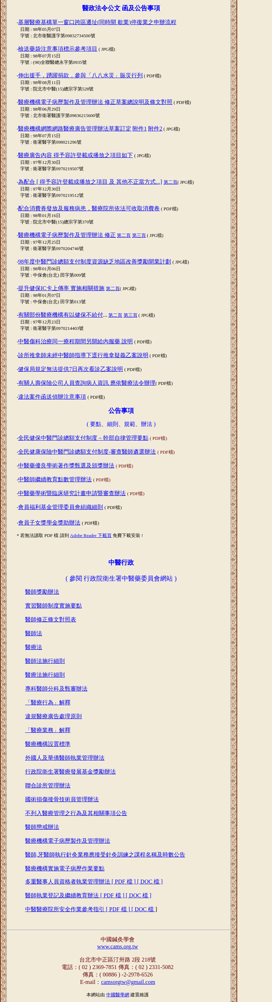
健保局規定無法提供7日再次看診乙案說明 (70, 369)
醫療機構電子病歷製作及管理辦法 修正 (67, 235)
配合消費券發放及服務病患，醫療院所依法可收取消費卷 (89, 208)
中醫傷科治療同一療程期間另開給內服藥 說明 (75, 341)
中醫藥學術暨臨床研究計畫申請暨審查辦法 (72, 493)
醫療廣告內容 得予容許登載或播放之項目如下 (75, 155)
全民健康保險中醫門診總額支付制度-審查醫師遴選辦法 (87, 452)
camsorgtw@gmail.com (128, 982)
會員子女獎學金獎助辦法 (49, 523)
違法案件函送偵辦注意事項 (52, 397)
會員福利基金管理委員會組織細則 (60, 507)
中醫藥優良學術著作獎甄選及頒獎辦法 (66, 466)
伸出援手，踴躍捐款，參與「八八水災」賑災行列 (80, 75)
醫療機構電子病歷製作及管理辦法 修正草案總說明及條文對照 (95, 102)
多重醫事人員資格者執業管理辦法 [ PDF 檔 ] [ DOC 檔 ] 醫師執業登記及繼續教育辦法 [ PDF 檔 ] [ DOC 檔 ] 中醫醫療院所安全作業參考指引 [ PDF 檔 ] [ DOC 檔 (94, 895)
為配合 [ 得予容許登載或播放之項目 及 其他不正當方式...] (90, 182)
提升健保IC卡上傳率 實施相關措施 (61, 288)
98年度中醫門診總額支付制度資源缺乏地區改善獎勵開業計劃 (94, 262)
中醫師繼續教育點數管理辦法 (55, 479)
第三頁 (139, 235)
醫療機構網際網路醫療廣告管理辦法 (74, 129)
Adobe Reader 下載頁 (91, 535)
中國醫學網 (117, 994)
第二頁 (170, 182)
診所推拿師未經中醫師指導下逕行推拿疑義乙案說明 (83, 355)
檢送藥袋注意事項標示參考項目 (57, 49)
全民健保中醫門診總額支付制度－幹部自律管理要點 (83, 438)
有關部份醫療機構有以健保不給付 (60, 315)
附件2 (155, 129)
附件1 (139, 129)
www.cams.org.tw (117, 946)
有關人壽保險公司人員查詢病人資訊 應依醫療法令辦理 (86, 383)
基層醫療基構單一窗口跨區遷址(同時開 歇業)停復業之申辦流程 (97, 22)
